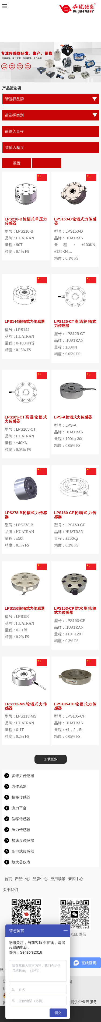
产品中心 (22, 879)
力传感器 (19, 786)
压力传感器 (21, 829)
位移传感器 (21, 819)
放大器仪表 (21, 862)
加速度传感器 (23, 840)
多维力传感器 (23, 775)
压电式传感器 (23, 851)
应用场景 (57, 879)
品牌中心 (40, 879)
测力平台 (19, 808)
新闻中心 (75, 879)
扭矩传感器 (21, 797)
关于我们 (10, 889)
